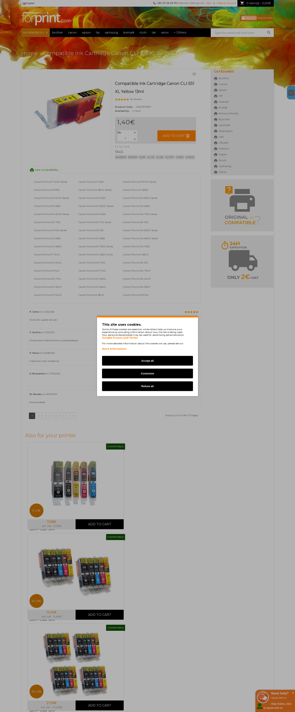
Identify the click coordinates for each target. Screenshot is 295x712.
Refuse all (147, 386)
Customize (147, 373)
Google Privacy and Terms (120, 337)
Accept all (147, 360)
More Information (114, 348)
